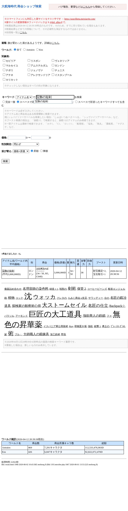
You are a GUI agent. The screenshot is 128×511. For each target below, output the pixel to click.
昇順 (36, 151)
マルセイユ (10, 65)
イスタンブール (62, 75)
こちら (86, 6)
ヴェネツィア (60, 60)
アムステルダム (38, 65)
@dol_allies (55, 22)
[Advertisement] (40, 207)
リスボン (34, 60)
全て (19, 49)
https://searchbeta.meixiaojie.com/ (79, 19)
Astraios (30, 49)
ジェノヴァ (35, 70)
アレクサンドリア (39, 75)
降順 (45, 151)
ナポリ (8, 70)
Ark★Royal (42, 268)
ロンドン (58, 65)
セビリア (9, 60)
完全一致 (10, 102)
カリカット (10, 79)
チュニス (58, 70)
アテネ (8, 75)
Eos (41, 49)
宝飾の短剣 (8, 270)
